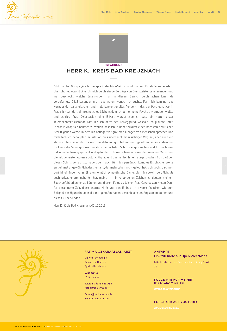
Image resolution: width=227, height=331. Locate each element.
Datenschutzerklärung (189, 262)
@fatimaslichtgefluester (167, 288)
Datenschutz (79, 326)
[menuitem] (106, 12)
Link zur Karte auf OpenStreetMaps (180, 256)
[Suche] (219, 12)
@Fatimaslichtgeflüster (166, 307)
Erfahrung (114, 65)
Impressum (69, 326)
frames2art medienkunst (54, 326)
